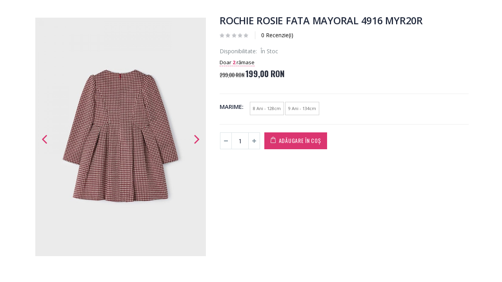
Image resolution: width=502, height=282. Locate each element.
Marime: (232, 106)
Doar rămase (237, 62)
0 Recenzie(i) (277, 35)
